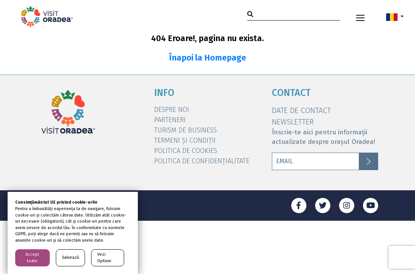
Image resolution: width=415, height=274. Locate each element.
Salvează (70, 257)
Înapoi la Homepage (207, 58)
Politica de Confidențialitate (201, 161)
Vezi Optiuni (104, 257)
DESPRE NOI (171, 109)
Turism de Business (185, 130)
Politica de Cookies (185, 151)
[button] (394, 16)
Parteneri (170, 120)
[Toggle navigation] (360, 17)
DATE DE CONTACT (301, 110)
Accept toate (32, 257)
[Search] (293, 14)
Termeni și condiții (185, 140)
